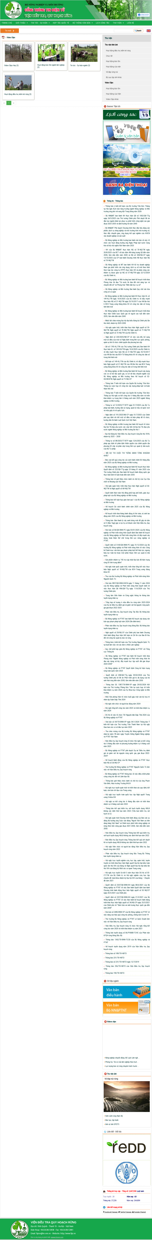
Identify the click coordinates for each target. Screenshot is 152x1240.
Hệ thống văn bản (81, 23)
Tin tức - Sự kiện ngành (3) (80, 65)
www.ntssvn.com (57, 1237)
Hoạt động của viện (113, 67)
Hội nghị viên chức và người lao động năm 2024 (122, 704)
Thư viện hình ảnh (111, 45)
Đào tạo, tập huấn (111, 1120)
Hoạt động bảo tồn (113, 61)
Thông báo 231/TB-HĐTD (114, 958)
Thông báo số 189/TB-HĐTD (116, 953)
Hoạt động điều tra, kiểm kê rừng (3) (17, 94)
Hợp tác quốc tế (61, 23)
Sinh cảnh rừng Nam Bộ (114, 1116)
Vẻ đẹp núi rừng (111, 1078)
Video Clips (11, 37)
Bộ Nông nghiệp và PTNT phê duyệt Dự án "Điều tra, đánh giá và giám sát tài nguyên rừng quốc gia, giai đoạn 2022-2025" (127, 753)
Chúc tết (109, 56)
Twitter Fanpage (125, 1212)
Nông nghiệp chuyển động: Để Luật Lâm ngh (122, 1058)
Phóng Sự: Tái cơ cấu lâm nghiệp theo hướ (121, 1062)
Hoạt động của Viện (113, 94)
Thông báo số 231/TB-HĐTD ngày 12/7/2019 (122, 962)
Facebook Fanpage (110, 1212)
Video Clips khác (112, 99)
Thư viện (117, 23)
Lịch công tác (102, 23)
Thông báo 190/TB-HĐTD (114, 973)
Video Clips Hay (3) (11, 65)
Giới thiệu (20, 23)
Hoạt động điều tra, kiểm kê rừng (118, 50)
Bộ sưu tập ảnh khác (114, 77)
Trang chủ (7, 23)
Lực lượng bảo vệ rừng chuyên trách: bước (122, 1066)
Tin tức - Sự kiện (39, 23)
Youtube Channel (139, 1212)
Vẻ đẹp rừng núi (112, 72)
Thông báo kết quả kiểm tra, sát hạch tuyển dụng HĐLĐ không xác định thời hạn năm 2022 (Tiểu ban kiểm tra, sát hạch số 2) (127, 811)
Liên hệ (130, 23)
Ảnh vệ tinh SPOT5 (112, 1124)
